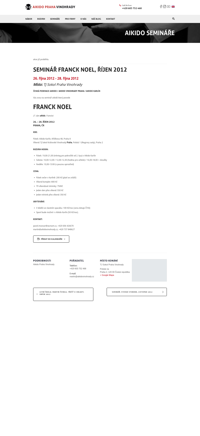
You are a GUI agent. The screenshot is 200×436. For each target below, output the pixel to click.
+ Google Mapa (107, 275)
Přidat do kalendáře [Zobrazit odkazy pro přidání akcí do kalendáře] (51, 239)
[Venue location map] (149, 269)
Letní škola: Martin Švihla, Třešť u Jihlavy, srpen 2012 (62, 293)
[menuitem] (173, 6)
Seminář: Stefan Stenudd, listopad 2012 (132, 292)
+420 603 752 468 (132, 8)
